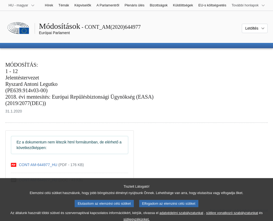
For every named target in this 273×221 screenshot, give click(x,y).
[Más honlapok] (248, 5)
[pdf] (47, 165)
